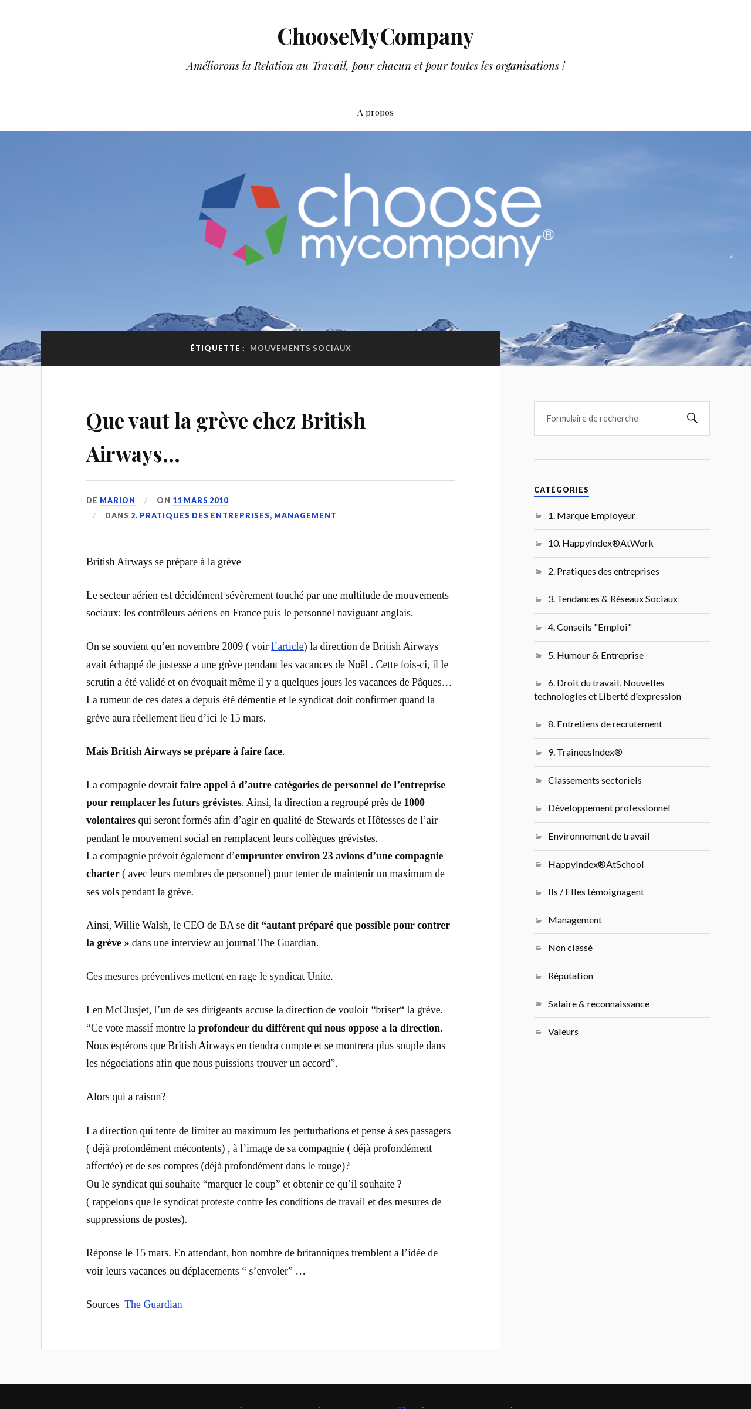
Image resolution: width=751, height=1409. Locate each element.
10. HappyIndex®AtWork (601, 542)
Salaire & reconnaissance (598, 1003)
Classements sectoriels (595, 780)
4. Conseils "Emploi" (590, 626)
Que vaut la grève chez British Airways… (262, 434)
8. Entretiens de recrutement (605, 723)
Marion (118, 500)
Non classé (570, 947)
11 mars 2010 (201, 500)
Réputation (570, 975)
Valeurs (563, 1031)
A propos (375, 112)
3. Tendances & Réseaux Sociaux (613, 598)
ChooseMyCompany (376, 35)
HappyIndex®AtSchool (596, 863)
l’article (287, 646)
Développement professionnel (609, 807)
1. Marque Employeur (591, 515)
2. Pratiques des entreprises (200, 515)
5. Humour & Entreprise (596, 654)
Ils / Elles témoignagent (596, 891)
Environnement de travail (599, 835)
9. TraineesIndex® (585, 751)
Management (305, 515)
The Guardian (152, 1304)
